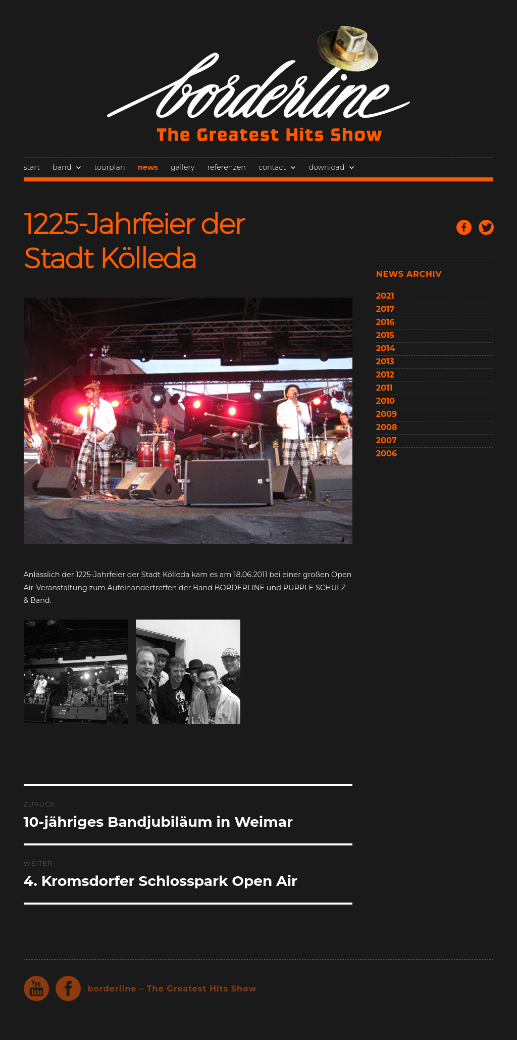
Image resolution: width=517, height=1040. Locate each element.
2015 (385, 335)
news (148, 167)
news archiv (409, 274)
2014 (385, 348)
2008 (386, 427)
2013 (385, 361)
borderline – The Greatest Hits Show (172, 989)
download (326, 167)
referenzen (227, 167)
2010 (385, 401)
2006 (386, 453)
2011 (384, 388)
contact (272, 167)
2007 (386, 440)
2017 (385, 309)
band (62, 167)
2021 (385, 296)
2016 (385, 322)
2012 (385, 375)
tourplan (109, 167)
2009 (386, 414)
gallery (182, 167)
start (32, 167)
